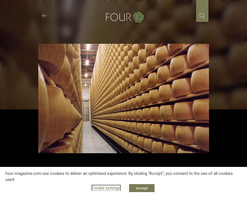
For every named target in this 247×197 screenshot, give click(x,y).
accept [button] (142, 188)
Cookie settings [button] (106, 188)
